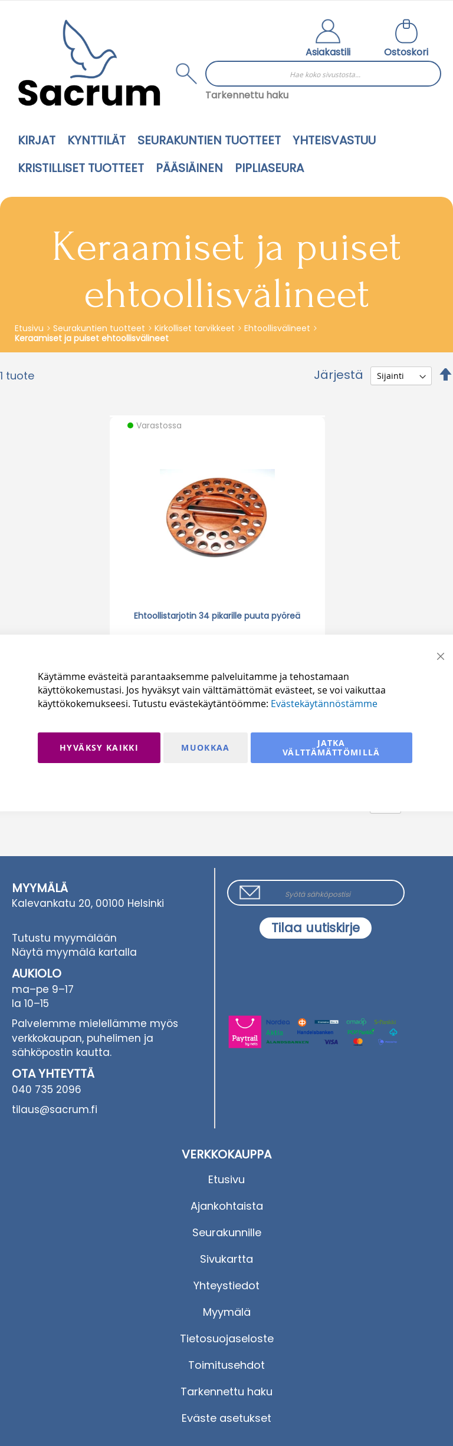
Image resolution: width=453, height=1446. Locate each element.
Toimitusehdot (226, 1365)
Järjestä (338, 375)
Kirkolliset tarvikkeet (196, 328)
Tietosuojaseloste (227, 1338)
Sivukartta (226, 1259)
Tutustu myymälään (64, 938)
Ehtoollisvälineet (278, 328)
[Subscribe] (316, 928)
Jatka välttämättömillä (331, 747)
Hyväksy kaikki (99, 747)
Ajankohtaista (227, 1206)
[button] (328, 39)
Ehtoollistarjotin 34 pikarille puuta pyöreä (217, 616)
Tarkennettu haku (246, 95)
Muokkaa (205, 747)
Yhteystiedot (226, 1285)
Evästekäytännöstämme (324, 703)
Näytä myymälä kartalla (74, 952)
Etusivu (30, 328)
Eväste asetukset (226, 1418)
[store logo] (89, 63)
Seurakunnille (226, 1232)
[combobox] (323, 74)
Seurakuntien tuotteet (100, 328)
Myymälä (227, 1312)
